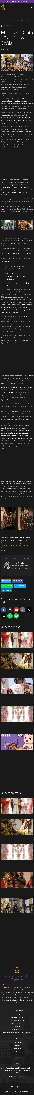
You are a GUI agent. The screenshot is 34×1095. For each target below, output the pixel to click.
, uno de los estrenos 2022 (16, 192)
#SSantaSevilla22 (10, 276)
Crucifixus (4, 192)
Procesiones (15, 21)
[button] (31, 7)
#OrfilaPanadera (10, 279)
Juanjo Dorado (7, 50)
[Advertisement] (17, 773)
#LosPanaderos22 (22, 276)
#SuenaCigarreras (12, 274)
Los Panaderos (7, 21)
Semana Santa (24, 21)
